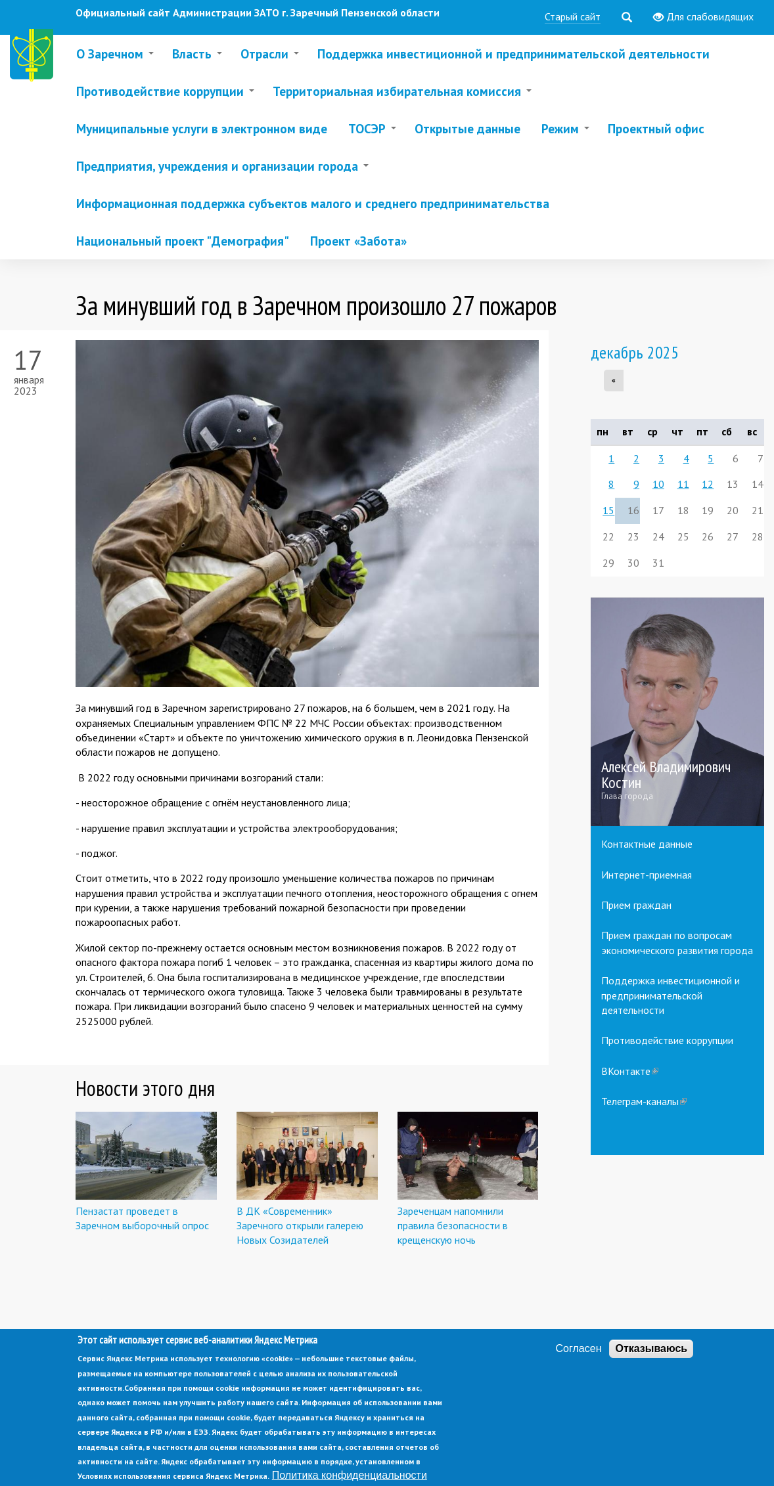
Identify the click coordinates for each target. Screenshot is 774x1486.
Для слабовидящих (703, 17)
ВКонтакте (629, 1071)
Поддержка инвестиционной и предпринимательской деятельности (670, 995)
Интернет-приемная (646, 874)
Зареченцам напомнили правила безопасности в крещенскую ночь (453, 1225)
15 (608, 510)
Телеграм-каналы (644, 1101)
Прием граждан (636, 904)
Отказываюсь (651, 1365)
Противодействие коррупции (667, 1040)
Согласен (579, 1365)
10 (658, 484)
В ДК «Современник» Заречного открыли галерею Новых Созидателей (300, 1225)
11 (683, 484)
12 (708, 484)
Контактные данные (647, 843)
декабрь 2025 (635, 352)
